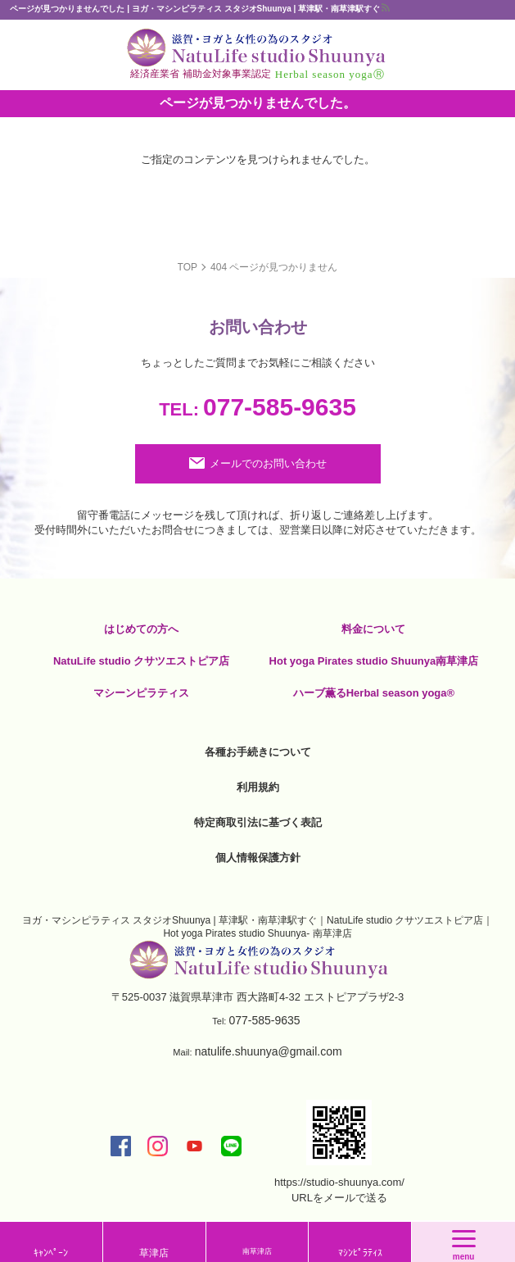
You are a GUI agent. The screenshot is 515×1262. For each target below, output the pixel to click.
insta (157, 1146)
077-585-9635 (257, 407)
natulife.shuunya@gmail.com (268, 1051)
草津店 (154, 1253)
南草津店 (257, 1251)
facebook (121, 1146)
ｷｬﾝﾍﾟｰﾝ (51, 1253)
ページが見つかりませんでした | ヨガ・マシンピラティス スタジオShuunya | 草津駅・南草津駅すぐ (195, 8)
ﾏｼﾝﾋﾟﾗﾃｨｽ (360, 1253)
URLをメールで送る (339, 1198)
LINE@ (231, 1146)
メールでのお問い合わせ (268, 463)
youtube (194, 1146)
